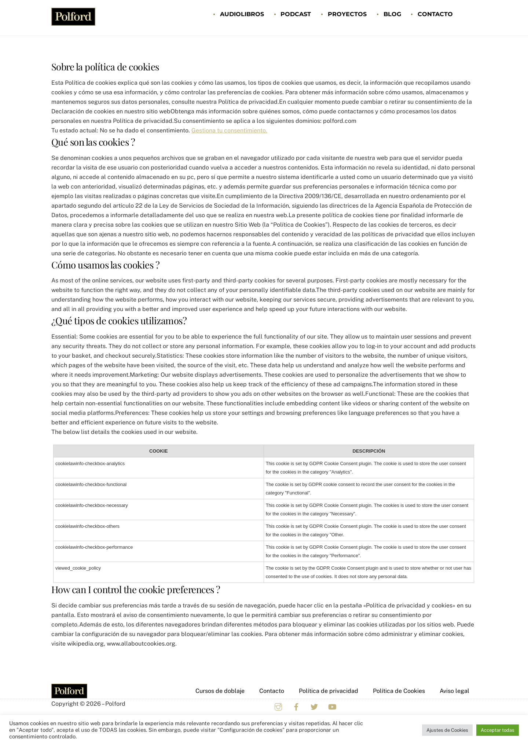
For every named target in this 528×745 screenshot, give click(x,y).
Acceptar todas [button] (497, 730)
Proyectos (347, 14)
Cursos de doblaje (220, 690)
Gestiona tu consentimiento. (229, 130)
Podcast (295, 14)
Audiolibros (242, 14)
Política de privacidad (328, 690)
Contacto (435, 14)
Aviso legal (454, 690)
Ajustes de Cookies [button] (447, 730)
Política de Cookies (399, 690)
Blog (392, 14)
